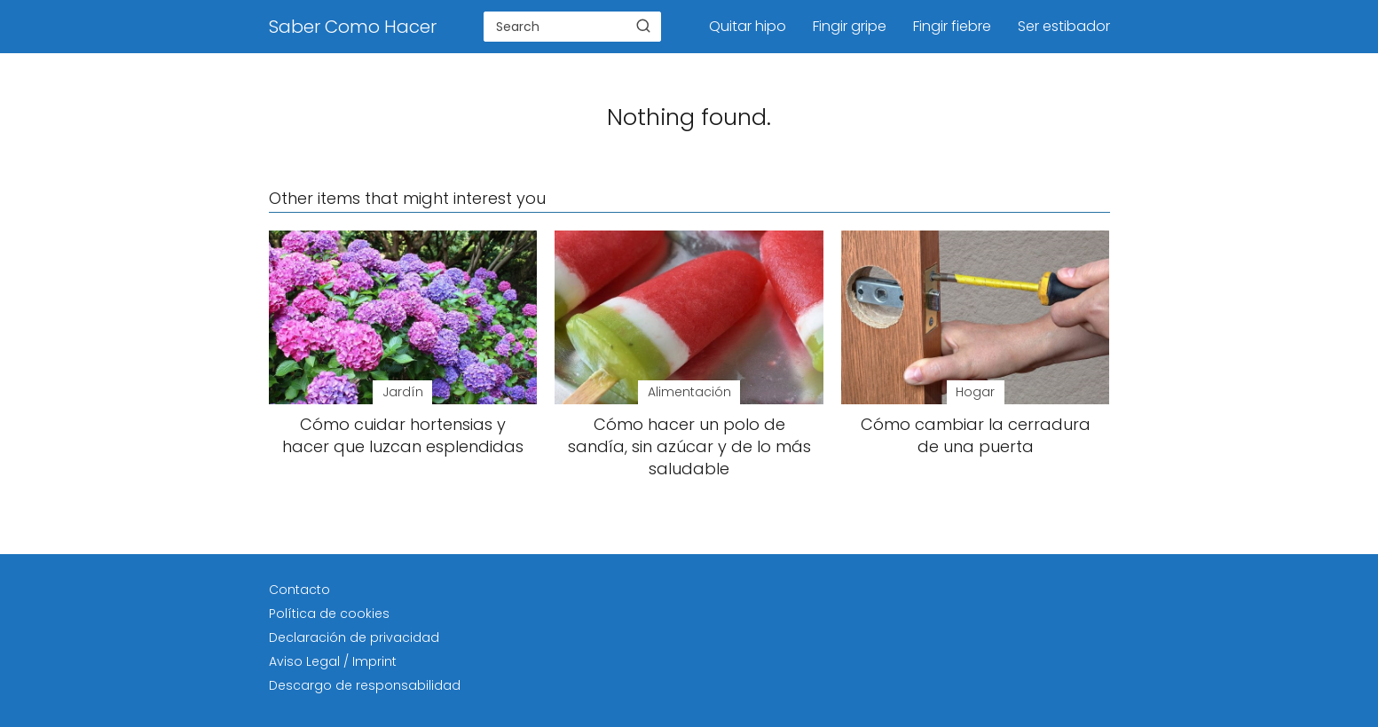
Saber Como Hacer (353, 26)
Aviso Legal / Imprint (333, 661)
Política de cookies (329, 613)
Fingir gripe (849, 26)
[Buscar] (643, 26)
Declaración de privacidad (354, 637)
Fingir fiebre (952, 26)
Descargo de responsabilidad (365, 685)
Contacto (299, 589)
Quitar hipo (747, 26)
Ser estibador (1064, 26)
